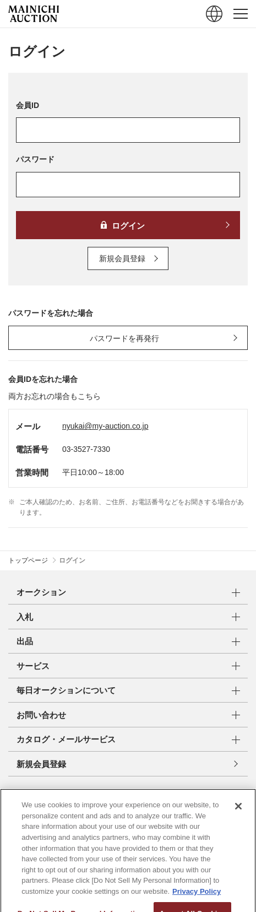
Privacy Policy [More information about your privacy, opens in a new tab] (196, 908)
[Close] (238, 823)
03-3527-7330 (86, 449)
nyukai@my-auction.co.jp (105, 426)
